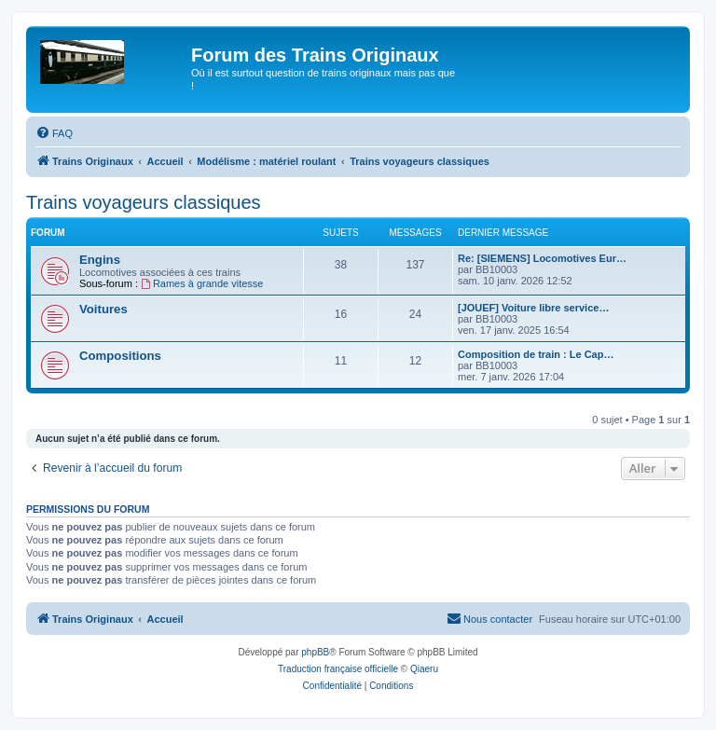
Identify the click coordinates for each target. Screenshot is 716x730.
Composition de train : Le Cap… (535, 354)
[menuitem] (54, 133)
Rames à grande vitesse (202, 283)
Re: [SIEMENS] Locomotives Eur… (542, 258)
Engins (99, 260)
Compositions (120, 356)
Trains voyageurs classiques (143, 202)
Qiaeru (424, 669)
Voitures (103, 309)
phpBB (315, 652)
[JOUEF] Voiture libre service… (533, 307)
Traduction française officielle (338, 669)
